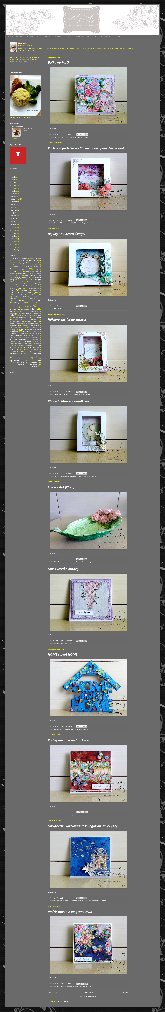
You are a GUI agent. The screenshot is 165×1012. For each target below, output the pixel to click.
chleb (36, 271)
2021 (13, 188)
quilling (25, 331)
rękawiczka (24, 333)
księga (38, 307)
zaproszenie (21, 365)
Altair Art (56, 137)
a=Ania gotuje (15, 260)
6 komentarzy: (69, 726)
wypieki (20, 358)
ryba (38, 335)
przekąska (35, 327)
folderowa (29, 284)
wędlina (21, 353)
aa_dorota (23, 43)
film (37, 282)
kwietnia (14, 216)
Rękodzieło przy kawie (35, 333)
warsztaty (13, 354)
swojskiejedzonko (28, 343)
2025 (13, 177)
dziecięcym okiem (20, 282)
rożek (31, 335)
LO (87, 36)
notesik (31, 317)
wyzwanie (85, 137)
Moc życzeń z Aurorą (63, 569)
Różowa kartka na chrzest (67, 320)
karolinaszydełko (15, 293)
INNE (94, 36)
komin (25, 305)
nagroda (15, 317)
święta (37, 347)
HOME (10, 36)
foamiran (62, 562)
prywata (28, 327)
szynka (15, 347)
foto (36, 284)
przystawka (37, 329)
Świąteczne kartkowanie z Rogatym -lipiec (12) (82, 826)
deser (24, 277)
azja (11, 265)
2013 (13, 244)
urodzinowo (14, 351)
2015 (13, 239)
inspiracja (24, 290)
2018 (13, 230)
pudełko (86, 223)
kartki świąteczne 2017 (19, 297)
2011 (13, 250)
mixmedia (78, 562)
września (14, 202)
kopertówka (23, 307)
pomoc (14, 327)
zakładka (34, 363)
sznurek (12, 345)
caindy (11, 271)
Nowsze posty (52, 992)
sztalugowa (20, 345)
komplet (31, 305)
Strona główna (88, 992)
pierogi (37, 323)
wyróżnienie (27, 358)
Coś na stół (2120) (61, 487)
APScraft (62, 223)
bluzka (11, 266)
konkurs (15, 307)
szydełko (38, 345)
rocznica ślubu (16, 335)
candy (17, 271)
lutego (13, 221)
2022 (13, 185)
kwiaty (11, 311)
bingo (35, 265)
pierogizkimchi (14, 325)
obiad (39, 317)
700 (35, 258)
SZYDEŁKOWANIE (34, 36)
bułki (37, 269)
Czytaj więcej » (52, 128)
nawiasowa (22, 317)
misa (73, 562)
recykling (13, 333)
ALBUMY (79, 36)
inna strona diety (34, 288)
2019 (13, 228)
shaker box (35, 337)
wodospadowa (29, 356)
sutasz (11, 343)
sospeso (18, 341)
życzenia (35, 367)
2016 (13, 236)
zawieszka (33, 365)
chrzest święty (69, 223)
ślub (31, 347)
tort (28, 349)
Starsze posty (124, 992)
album (23, 260)
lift (18, 311)
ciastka (39, 273)
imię (27, 288)
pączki (23, 323)
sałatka (11, 337)
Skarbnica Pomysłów (76, 137)
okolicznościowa (15, 321)
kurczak (26, 309)
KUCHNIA (20, 36)
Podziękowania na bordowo (68, 740)
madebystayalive (14, 313)
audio (36, 263)
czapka (26, 275)
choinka (67, 729)
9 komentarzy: (69, 220)
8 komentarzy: (69, 305)
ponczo (21, 327)
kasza (39, 303)
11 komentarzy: (69, 812)
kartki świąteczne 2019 (25, 299)
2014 (13, 241)
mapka (12, 315)
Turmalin (35, 349)
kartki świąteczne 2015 (16, 295)
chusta (31, 273)
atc (30, 263)
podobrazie (25, 325)
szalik (37, 343)
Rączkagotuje (35, 331)
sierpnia (14, 204)
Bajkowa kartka (59, 62)
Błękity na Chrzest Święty (66, 234)
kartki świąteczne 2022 (19, 303)
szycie (30, 345)
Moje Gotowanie (17, 127)
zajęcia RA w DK (21, 363)
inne (67, 562)
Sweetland (18, 343)
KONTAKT (117, 36)
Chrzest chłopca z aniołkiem (68, 401)
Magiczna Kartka (26, 313)
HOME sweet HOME (62, 655)
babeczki (18, 265)
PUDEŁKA (69, 36)
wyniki (14, 358)
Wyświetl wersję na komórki (88, 996)
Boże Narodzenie (64, 900)
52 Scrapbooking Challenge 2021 (20, 258)
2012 (13, 247)
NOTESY (57, 36)
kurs (70, 562)
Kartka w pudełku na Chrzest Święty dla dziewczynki (86, 148)
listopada (14, 196)
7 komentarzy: (69, 640)
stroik (36, 341)
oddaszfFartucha (19, 319)
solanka (12, 341)
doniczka (20, 279)
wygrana (38, 356)
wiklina (16, 356)
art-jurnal (24, 263)
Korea (31, 307)
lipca (13, 207)
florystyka (12, 284)
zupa (28, 367)
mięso (19, 315)
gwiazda (35, 286)
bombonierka (28, 267)
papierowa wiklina (31, 321)
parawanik (12, 323)
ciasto (13, 275)
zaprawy (12, 364)
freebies (12, 286)
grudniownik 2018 (22, 286)
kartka (67, 137)
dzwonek (31, 282)
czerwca (14, 210)
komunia (38, 305)
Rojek (26, 335)
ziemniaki (12, 367)
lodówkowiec (34, 311)
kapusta (35, 290)
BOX (37, 266)
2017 (13, 233)
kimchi (13, 305)
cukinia (20, 275)
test (21, 349)
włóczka (22, 356)
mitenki (31, 315)
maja (13, 213)
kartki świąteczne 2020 (80, 900)
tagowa (12, 349)
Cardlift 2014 (29, 271)
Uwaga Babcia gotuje (31, 351)
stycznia (14, 224)
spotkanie (28, 341)
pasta (18, 323)
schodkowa (18, 337)
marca (13, 218)
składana (35, 339)
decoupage (16, 278)
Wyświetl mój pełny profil (26, 51)
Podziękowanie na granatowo (70, 912)
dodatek (31, 277)
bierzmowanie (27, 265)
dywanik (28, 279)
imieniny (19, 288)
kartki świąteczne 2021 (33, 301)
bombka (17, 267)
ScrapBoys (26, 337)
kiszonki (19, 305)
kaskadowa (32, 303)
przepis (20, 329)
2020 (13, 191)
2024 (13, 180)
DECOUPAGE (105, 36)
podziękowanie (68, 815)
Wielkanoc (37, 354)
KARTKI (48, 36)
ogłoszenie (33, 319)
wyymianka (36, 358)
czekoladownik (36, 276)
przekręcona (13, 329)
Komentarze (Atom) (62, 1001)
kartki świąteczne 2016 (34, 295)
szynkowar (23, 347)
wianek (28, 353)
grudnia (13, 193)
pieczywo (30, 323)
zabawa (38, 361)
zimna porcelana (20, 367)
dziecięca (62, 137)
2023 (13, 182)
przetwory (29, 329)
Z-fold (30, 360)
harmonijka (12, 288)
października (15, 199)
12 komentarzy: (69, 134)
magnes (36, 313)
